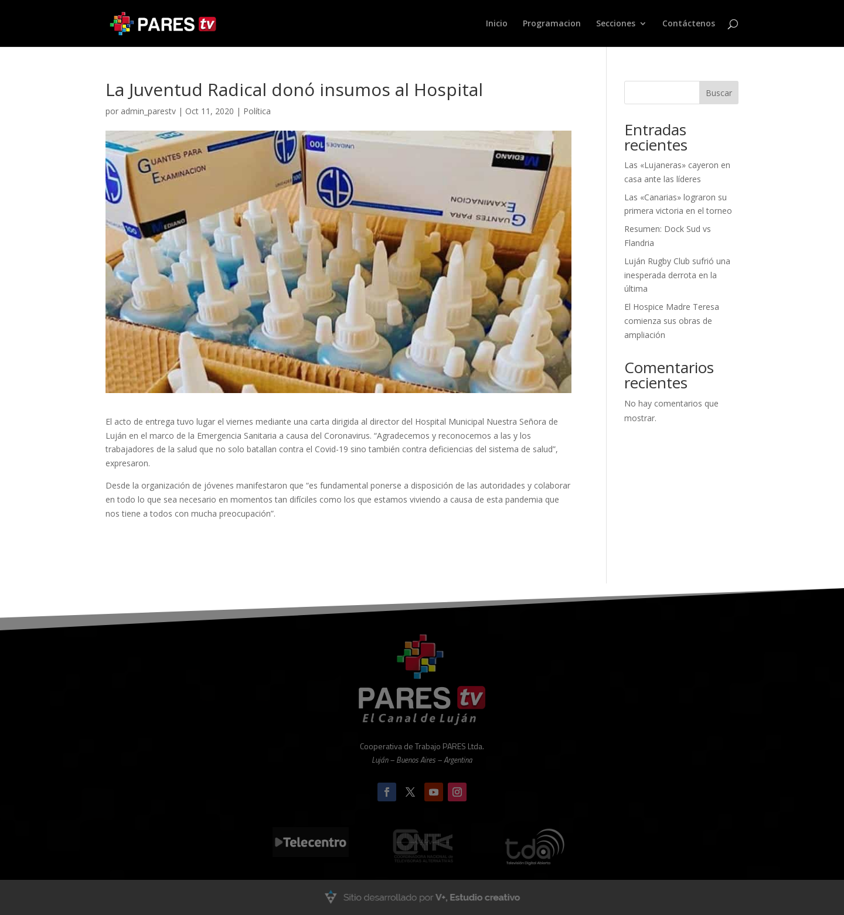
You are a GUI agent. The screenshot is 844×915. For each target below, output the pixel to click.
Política (257, 111)
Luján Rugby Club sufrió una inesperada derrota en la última (677, 275)
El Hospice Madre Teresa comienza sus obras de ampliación (671, 320)
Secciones (615, 24)
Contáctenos (688, 24)
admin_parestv (148, 111)
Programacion (552, 24)
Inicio (497, 24)
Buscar (719, 92)
